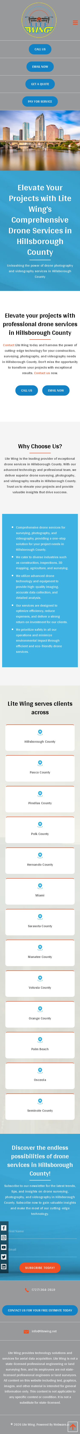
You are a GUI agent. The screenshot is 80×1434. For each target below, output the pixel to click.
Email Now (40, 66)
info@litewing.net (40, 1331)
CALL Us (26, 390)
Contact (8, 345)
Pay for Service (40, 101)
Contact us (42, 373)
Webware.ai (61, 1424)
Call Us (40, 49)
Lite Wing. (29, 1424)
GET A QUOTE (40, 84)
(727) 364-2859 (40, 1289)
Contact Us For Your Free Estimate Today (40, 1310)
